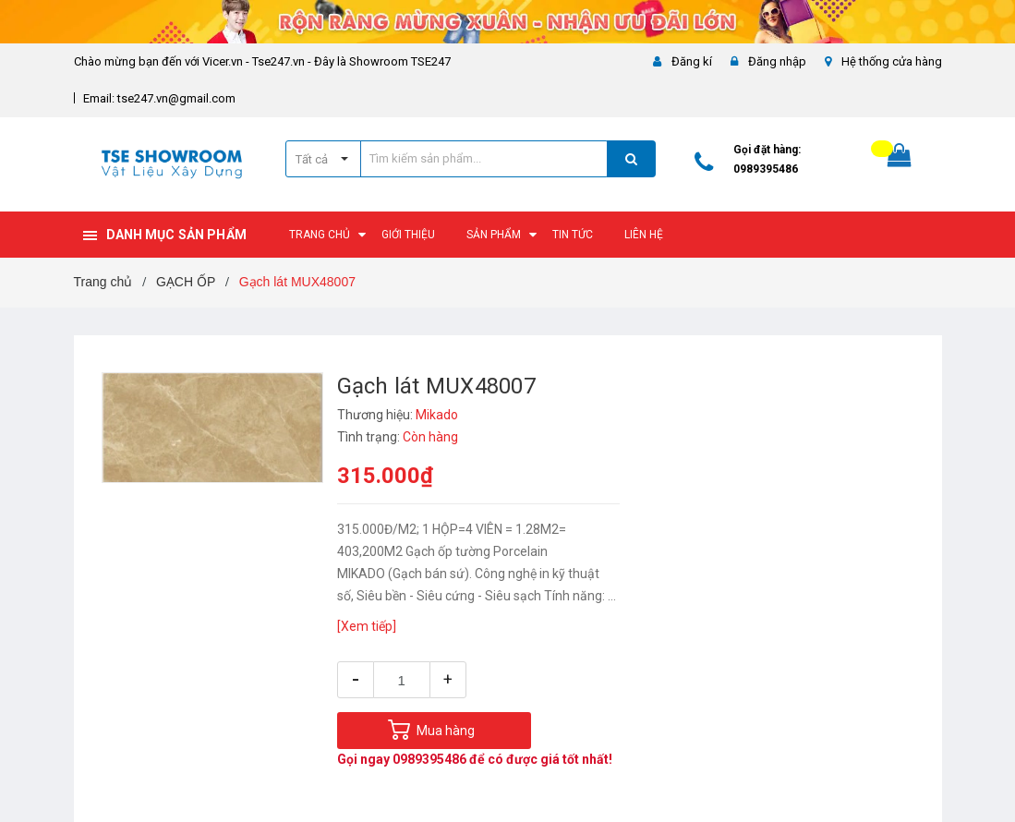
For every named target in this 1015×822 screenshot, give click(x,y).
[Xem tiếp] (366, 626)
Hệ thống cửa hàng (891, 61)
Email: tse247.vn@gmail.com (159, 98)
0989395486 (765, 169)
